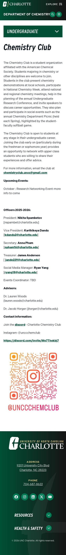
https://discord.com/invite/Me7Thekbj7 (31, 340)
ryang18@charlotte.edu (20, 272)
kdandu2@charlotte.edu (21, 235)
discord (20, 324)
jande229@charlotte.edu (22, 260)
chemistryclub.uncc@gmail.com (25, 172)
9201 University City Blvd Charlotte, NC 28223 (33, 468)
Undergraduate (22, 31)
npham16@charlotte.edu (21, 247)
